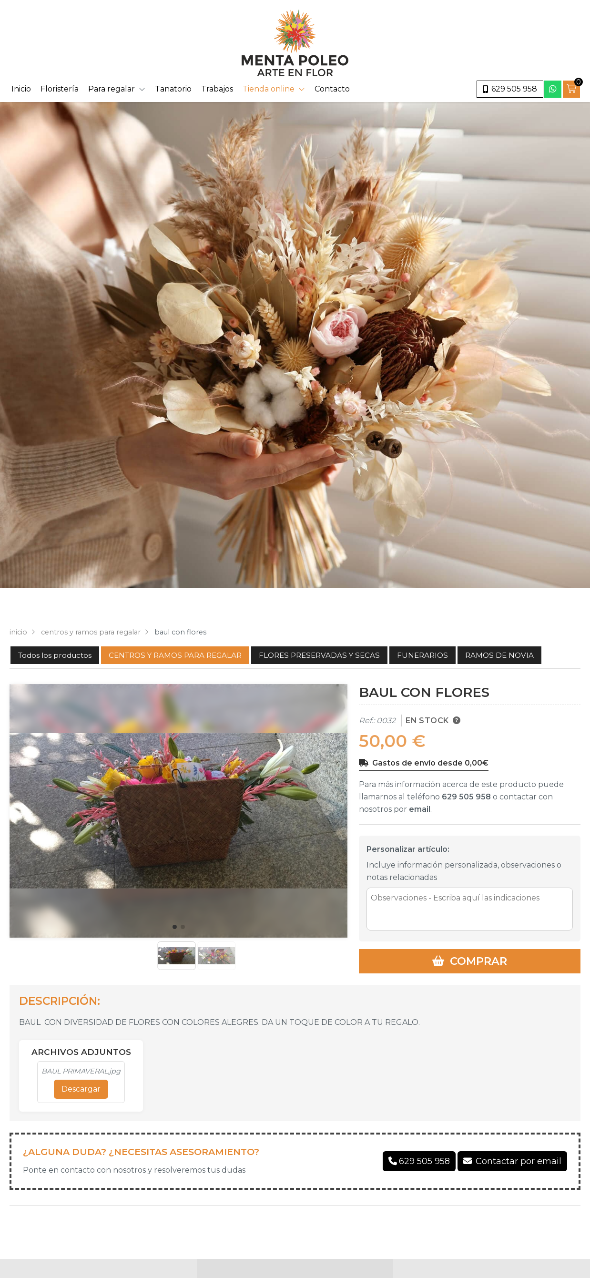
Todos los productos (55, 655)
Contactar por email (518, 1161)
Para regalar (111, 88)
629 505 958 (466, 796)
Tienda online (269, 88)
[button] (175, 927)
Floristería (60, 88)
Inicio (21, 88)
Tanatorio (173, 88)
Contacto (332, 88)
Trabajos (217, 88)
